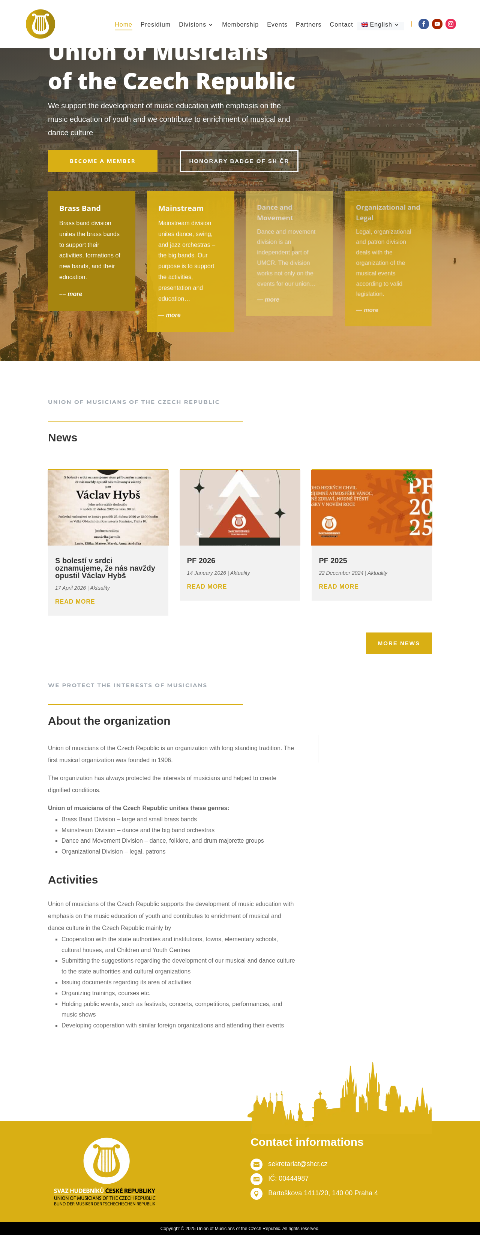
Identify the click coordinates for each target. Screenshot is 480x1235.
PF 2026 (201, 560)
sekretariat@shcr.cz (297, 1164)
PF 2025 (333, 560)
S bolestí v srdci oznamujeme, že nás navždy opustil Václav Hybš (105, 568)
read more (75, 601)
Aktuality (100, 588)
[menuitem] (381, 26)
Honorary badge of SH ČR (239, 161)
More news (399, 643)
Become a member (103, 160)
